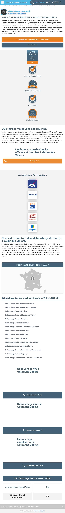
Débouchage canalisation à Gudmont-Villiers (27, 442)
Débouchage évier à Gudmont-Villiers (29, 405)
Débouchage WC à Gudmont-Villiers (28, 370)
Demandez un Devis (32, 395)
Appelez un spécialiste (32, 465)
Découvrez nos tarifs (32, 430)
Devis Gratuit (32, 52)
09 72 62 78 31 (21, 161)
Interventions (32, 45)
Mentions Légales (39, 511)
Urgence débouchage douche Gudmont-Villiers (32, 39)
